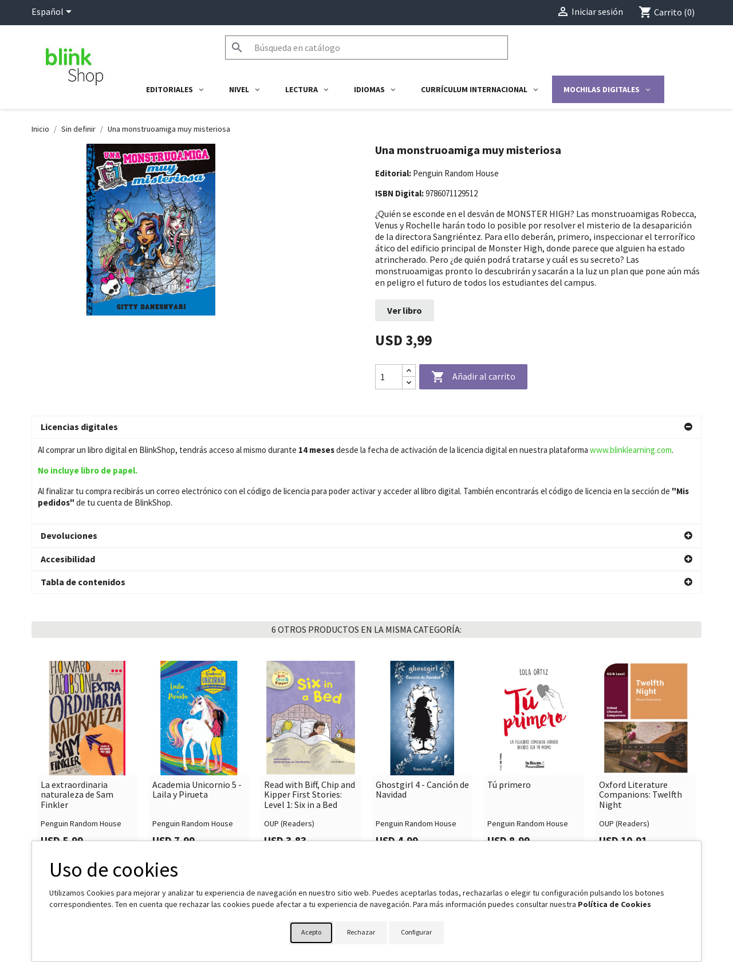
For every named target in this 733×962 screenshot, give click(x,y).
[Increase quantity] (409, 370)
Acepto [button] (311, 932)
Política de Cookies (614, 904)
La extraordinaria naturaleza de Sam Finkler (77, 724)
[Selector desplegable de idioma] (53, 12)
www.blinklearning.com (631, 449)
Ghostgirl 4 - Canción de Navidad (422, 719)
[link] (87, 689)
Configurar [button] (416, 932)
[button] (366, 427)
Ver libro (404, 310)
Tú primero (509, 714)
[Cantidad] (389, 376)
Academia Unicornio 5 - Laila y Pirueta (197, 719)
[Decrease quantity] (409, 382)
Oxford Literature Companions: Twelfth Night (640, 724)
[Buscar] (366, 48)
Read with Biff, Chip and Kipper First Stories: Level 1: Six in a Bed (309, 724)
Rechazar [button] (361, 932)
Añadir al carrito (473, 377)
